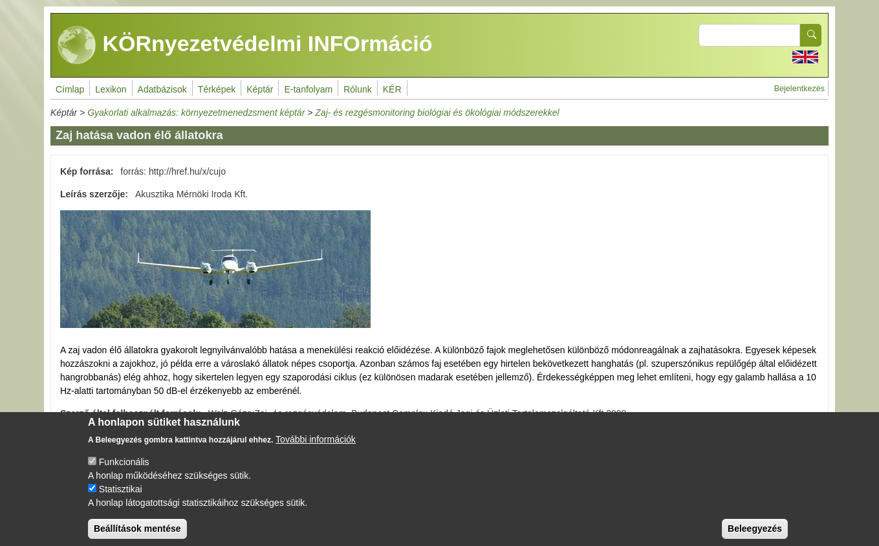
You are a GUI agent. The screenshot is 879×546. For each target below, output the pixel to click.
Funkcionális (124, 473)
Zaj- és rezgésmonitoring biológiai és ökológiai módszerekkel (437, 112)
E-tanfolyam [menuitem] (308, 89)
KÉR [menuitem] (392, 89)
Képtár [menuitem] (259, 89)
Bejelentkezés (799, 88)
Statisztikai (120, 500)
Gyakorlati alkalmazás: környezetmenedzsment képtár (196, 112)
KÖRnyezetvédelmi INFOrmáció (245, 45)
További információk (316, 450)
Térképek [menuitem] (216, 89)
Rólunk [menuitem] (357, 89)
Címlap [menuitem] (70, 89)
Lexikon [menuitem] (110, 89)
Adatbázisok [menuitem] (162, 89)
